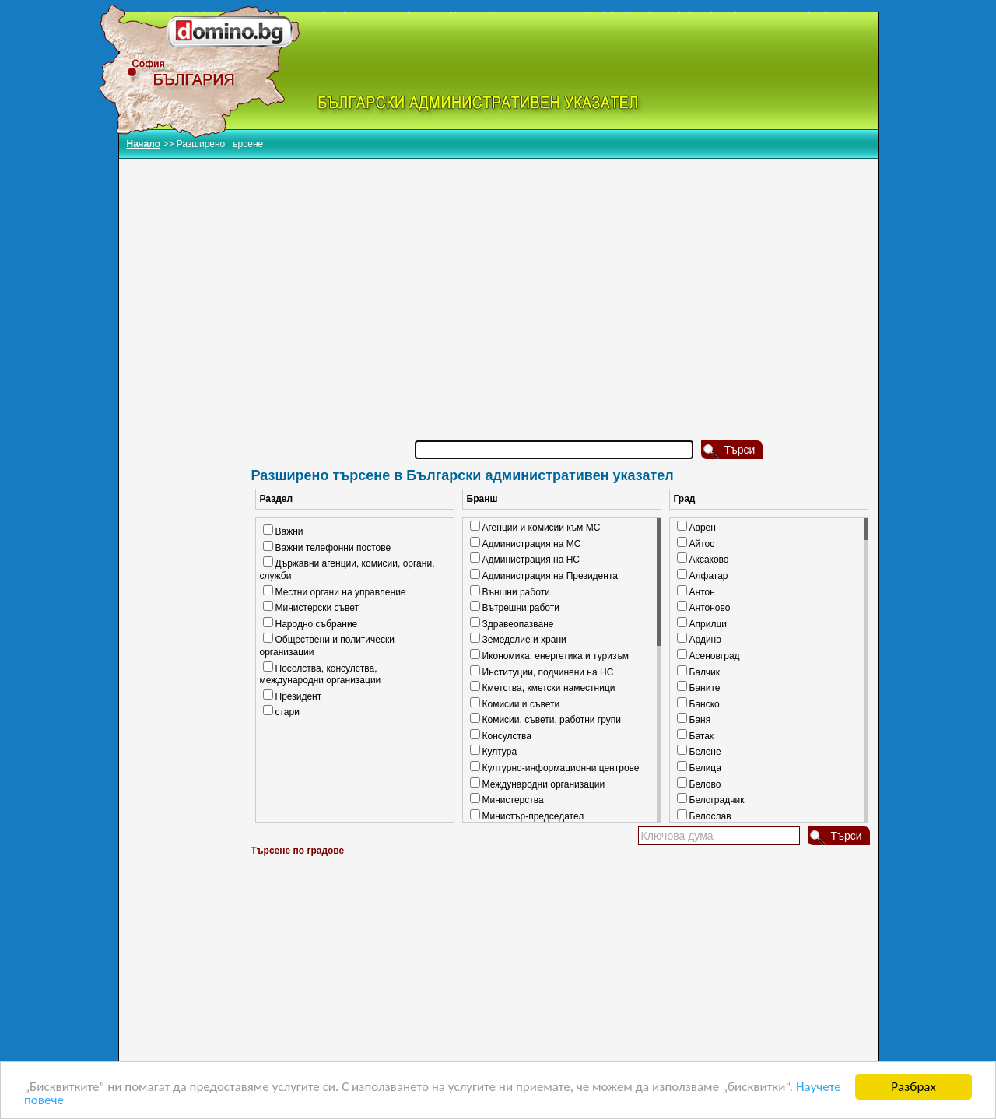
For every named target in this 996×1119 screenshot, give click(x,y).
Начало (143, 144)
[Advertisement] (562, 279)
